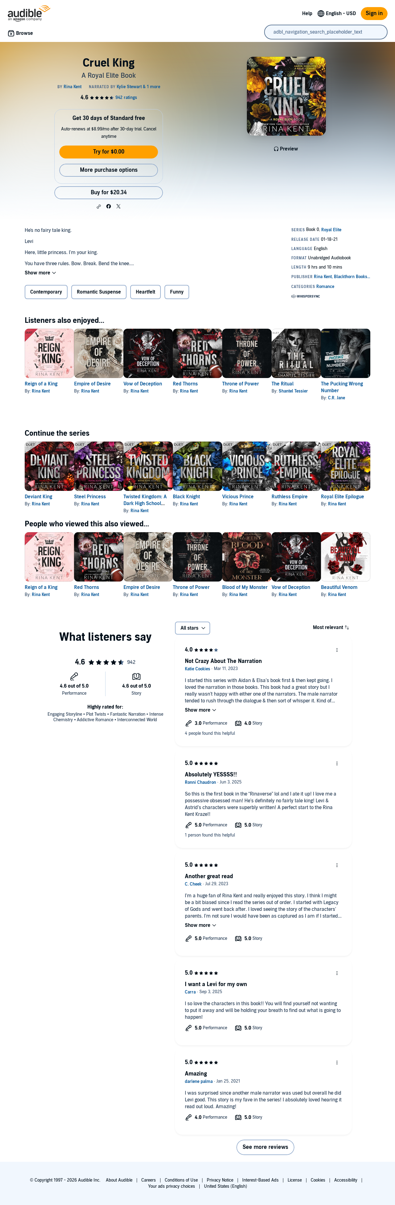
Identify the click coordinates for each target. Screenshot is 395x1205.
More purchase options (109, 170)
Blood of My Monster (284, 587)
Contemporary (46, 292)
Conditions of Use (181, 1180)
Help (307, 13)
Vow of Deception (162, 384)
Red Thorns (214, 384)
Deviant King (38, 497)
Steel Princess (100, 497)
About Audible (119, 1180)
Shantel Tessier (342, 391)
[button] (98, 206)
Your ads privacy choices (171, 1186)
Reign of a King (41, 384)
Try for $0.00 (108, 152)
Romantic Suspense (99, 292)
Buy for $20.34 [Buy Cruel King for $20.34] (109, 192)
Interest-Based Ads (260, 1180)
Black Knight (216, 497)
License (295, 1180)
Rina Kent (41, 391)
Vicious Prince (277, 497)
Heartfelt (145, 292)
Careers (148, 1180)
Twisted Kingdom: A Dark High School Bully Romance (164, 503)
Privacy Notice (220, 1180)
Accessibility (345, 1180)
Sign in (374, 13)
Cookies (318, 1180)
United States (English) (225, 1186)
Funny (177, 292)
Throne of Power (280, 384)
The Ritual (332, 384)
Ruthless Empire (339, 497)
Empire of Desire (102, 384)
